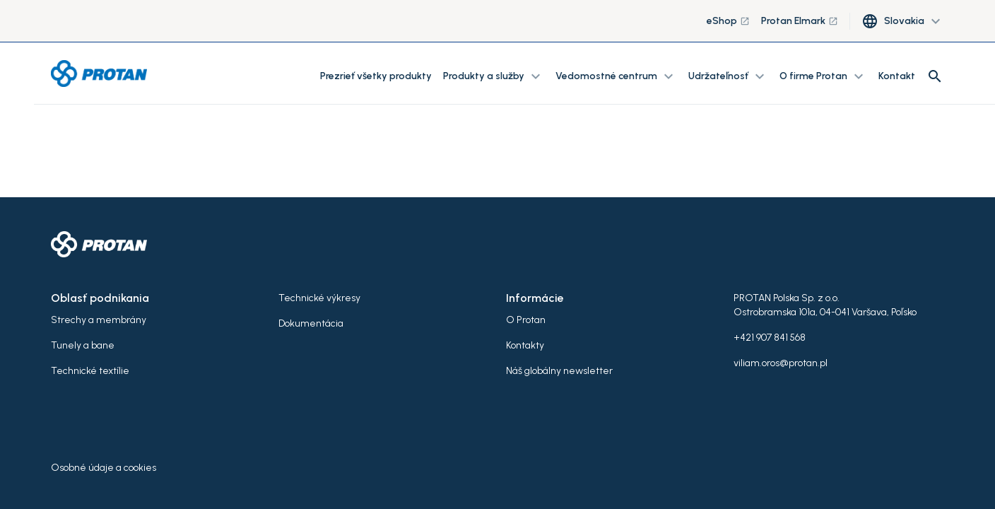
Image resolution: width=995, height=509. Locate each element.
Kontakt (896, 76)
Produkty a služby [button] (493, 76)
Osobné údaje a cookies (103, 468)
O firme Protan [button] (823, 76)
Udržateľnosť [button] (728, 76)
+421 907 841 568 (770, 338)
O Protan (526, 320)
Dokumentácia (310, 323)
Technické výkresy (319, 298)
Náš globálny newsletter (559, 371)
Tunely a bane (82, 345)
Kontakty (525, 345)
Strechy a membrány (98, 320)
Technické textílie (90, 371)
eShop (728, 21)
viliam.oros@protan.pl (781, 363)
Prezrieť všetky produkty (376, 76)
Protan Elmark (799, 21)
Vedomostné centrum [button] (616, 76)
